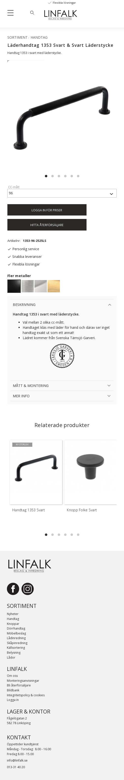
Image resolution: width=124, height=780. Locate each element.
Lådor (11, 657)
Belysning (13, 652)
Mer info (21, 396)
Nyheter (12, 614)
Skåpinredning (17, 643)
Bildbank (13, 690)
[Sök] (32, 12)
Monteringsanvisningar (23, 681)
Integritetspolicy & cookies (26, 695)
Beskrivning (24, 304)
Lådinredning (16, 638)
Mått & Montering (31, 385)
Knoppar (13, 624)
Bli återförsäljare (19, 685)
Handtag (13, 619)
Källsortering (16, 648)
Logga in (13, 700)
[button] (12, 14)
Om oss (12, 676)
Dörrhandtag (16, 628)
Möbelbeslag (16, 633)
